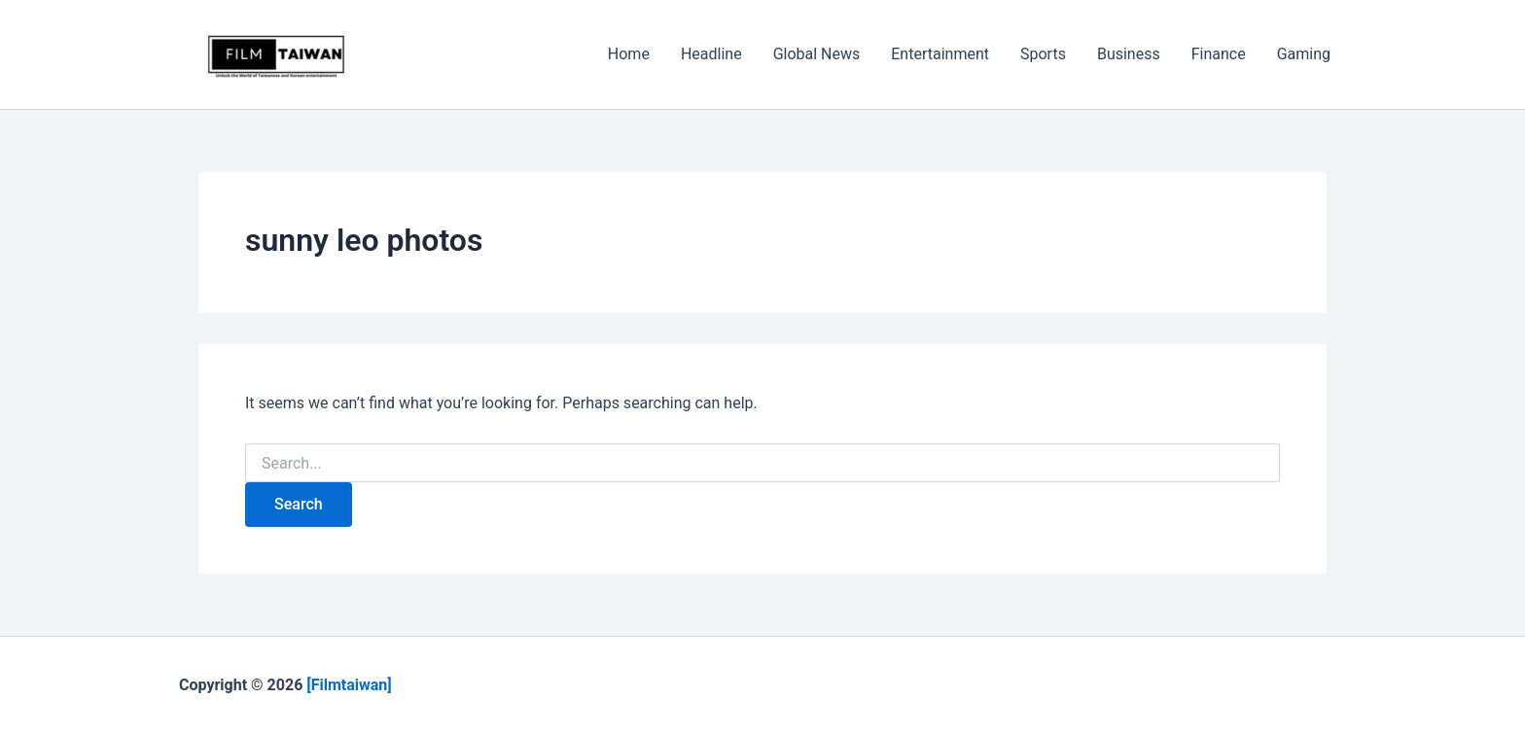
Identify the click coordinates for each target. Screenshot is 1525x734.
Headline (711, 54)
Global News (817, 54)
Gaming (1303, 54)
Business (1128, 54)
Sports (1043, 54)
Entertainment (940, 54)
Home (629, 54)
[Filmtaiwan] (350, 685)
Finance (1218, 54)
